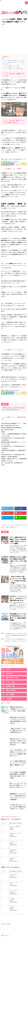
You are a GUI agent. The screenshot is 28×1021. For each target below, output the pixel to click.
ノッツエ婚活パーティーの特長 (12, 65)
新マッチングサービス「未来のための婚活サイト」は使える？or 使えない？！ (18, 844)
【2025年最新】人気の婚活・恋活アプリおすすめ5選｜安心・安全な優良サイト (15, 1010)
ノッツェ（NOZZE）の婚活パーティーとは (13, 60)
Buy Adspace (10, 1007)
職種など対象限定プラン (11, 582)
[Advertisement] (14, 40)
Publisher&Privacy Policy (16, 1008)
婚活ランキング (5, 996)
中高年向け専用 (18, 580)
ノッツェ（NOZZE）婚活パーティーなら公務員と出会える (13, 63)
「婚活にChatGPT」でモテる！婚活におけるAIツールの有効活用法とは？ (18, 790)
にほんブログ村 (5, 984)
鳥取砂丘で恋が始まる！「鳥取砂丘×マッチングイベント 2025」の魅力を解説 (18, 768)
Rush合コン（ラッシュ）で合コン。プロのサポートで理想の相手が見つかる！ (18, 654)
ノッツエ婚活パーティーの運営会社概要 (14, 68)
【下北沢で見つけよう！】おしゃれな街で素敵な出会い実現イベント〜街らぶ (18, 866)
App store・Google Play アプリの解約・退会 (15, 1005)
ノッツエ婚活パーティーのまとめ (12, 67)
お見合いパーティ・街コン (8, 580)
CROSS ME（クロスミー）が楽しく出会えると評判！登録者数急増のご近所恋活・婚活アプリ (16, 691)
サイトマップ (20, 1011)
